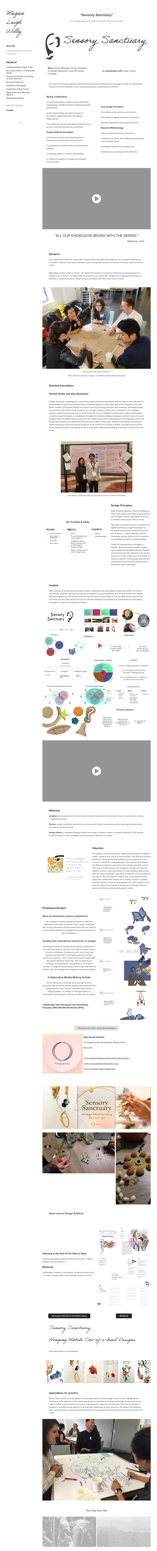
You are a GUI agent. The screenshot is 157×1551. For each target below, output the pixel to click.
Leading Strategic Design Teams (19, 67)
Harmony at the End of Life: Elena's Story (69, 1315)
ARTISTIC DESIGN (14, 105)
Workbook (123, 1315)
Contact (9, 110)
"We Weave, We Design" (16, 85)
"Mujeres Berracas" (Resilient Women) (18, 93)
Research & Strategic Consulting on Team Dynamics (19, 77)
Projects (11, 62)
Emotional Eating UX (14, 82)
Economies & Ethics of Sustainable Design (20, 71)
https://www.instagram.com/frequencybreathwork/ (106, 1058)
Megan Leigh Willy (16, 23)
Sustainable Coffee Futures (17, 89)
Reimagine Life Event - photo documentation (96, 1028)
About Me (10, 45)
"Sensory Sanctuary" (15, 98)
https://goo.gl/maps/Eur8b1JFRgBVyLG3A (101, 1064)
